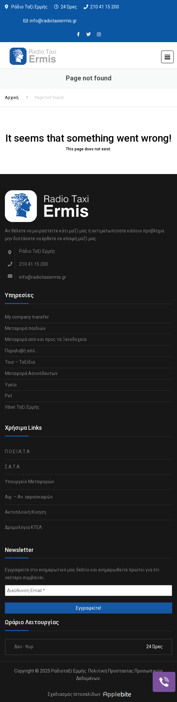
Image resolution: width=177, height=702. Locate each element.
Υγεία (11, 384)
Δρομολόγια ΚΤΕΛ (23, 527)
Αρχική (11, 97)
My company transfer (27, 317)
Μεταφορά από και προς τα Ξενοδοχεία (46, 339)
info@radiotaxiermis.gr (53, 20)
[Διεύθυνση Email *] (88, 590)
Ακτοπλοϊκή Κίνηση (25, 512)
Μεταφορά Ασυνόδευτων (31, 373)
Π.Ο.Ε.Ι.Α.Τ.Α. (18, 451)
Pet (8, 395)
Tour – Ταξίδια (20, 362)
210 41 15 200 (104, 6)
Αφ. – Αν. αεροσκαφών (29, 496)
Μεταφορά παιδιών (25, 328)
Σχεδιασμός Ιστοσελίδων (74, 694)
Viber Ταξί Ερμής (22, 407)
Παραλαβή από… (21, 350)
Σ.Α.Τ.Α (12, 466)
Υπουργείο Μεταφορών (29, 481)
